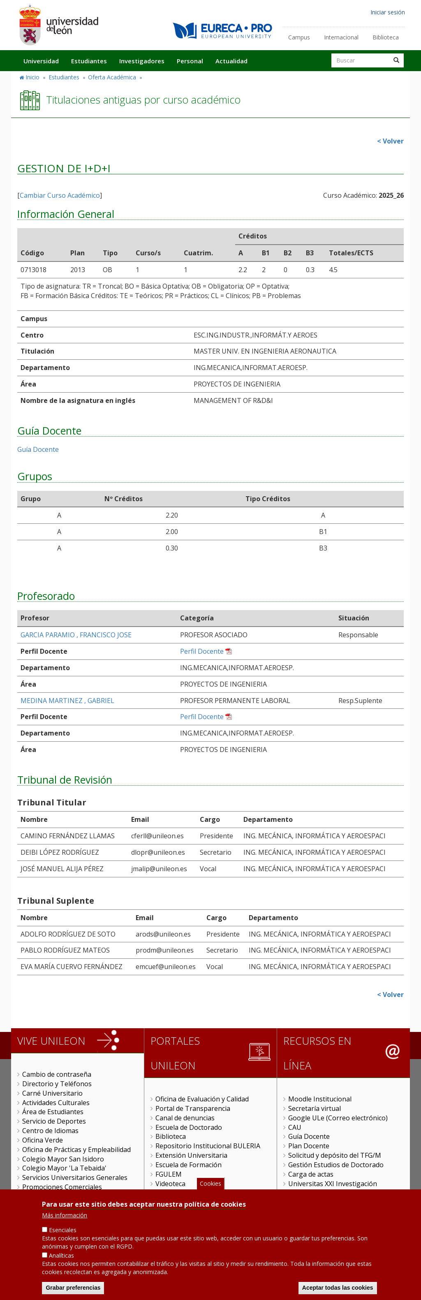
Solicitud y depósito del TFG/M (334, 1155)
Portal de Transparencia (192, 1108)
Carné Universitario (52, 1093)
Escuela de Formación (188, 1164)
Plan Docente (308, 1145)
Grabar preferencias (73, 1290)
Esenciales (62, 1233)
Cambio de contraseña (56, 1074)
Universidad (41, 61)
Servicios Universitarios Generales (74, 1177)
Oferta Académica (112, 77)
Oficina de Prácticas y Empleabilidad (76, 1149)
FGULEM (168, 1174)
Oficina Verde (42, 1140)
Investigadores (141, 61)
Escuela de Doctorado (188, 1127)
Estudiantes (89, 61)
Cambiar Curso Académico (60, 195)
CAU (294, 1127)
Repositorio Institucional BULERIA (207, 1145)
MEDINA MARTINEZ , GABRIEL (67, 700)
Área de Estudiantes (52, 1111)
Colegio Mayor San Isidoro (63, 1159)
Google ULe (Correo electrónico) (338, 1117)
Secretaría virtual (314, 1108)
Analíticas (61, 1258)
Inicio (32, 77)
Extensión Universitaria (191, 1155)
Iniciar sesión (387, 12)
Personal (190, 61)
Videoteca (170, 1183)
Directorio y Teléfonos (57, 1083)
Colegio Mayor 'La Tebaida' (64, 1168)
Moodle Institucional (320, 1098)
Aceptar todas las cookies (337, 1290)
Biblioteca (385, 37)
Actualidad (231, 61)
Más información (64, 1218)
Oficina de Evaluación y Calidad (202, 1098)
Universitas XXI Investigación (332, 1183)
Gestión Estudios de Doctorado (336, 1164)
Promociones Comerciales (62, 1186)
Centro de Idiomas (50, 1130)
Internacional (341, 37)
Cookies (210, 1186)
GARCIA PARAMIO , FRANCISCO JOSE (76, 634)
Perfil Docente (202, 651)
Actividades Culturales (56, 1102)
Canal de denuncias (185, 1117)
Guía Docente (38, 449)
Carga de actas (310, 1174)
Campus (299, 37)
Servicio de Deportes (54, 1121)
